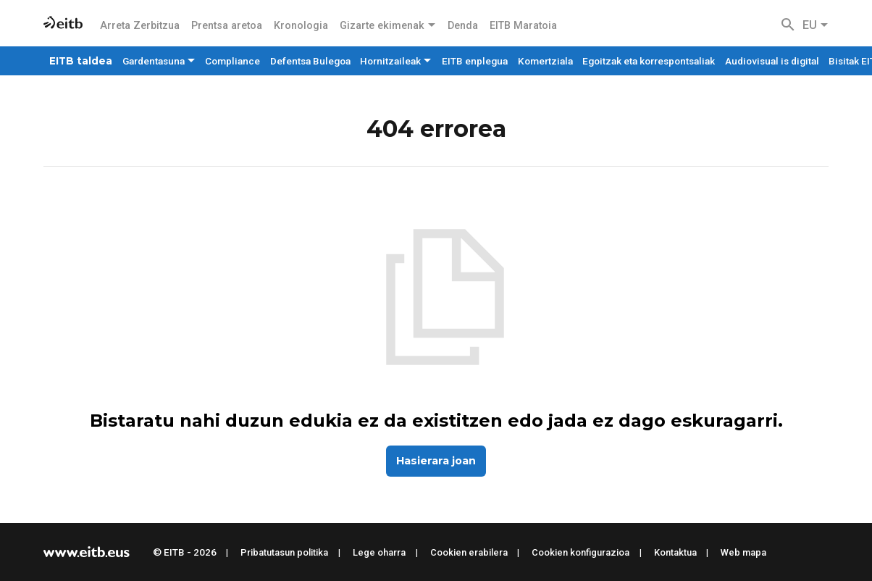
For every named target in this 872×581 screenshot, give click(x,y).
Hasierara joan (436, 460)
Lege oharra (379, 552)
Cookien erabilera (469, 552)
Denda (463, 26)
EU (815, 25)
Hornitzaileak (396, 61)
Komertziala (545, 61)
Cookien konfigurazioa (580, 552)
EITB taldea (80, 61)
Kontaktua (675, 552)
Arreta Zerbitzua (140, 26)
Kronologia (301, 26)
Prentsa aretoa (226, 26)
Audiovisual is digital (772, 61)
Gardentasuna (159, 61)
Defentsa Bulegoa (310, 61)
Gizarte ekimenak (388, 26)
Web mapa (743, 552)
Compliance (232, 61)
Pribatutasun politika (284, 552)
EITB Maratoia (523, 26)
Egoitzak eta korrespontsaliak (648, 61)
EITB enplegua (475, 61)
